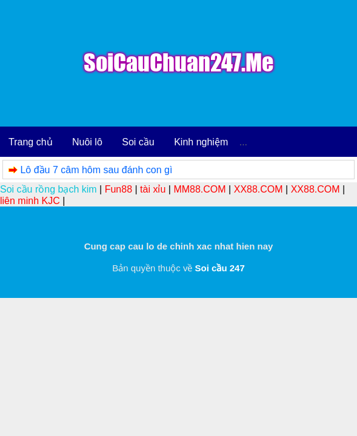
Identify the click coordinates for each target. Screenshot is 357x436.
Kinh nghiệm (201, 142)
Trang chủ (30, 142)
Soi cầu (138, 142)
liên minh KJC (30, 201)
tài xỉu (152, 189)
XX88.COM (258, 189)
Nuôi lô (87, 142)
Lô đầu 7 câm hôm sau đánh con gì (96, 170)
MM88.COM (199, 189)
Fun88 (118, 189)
